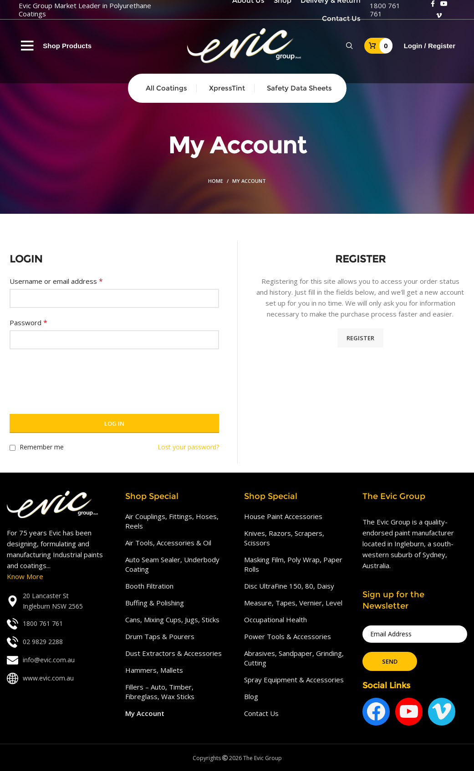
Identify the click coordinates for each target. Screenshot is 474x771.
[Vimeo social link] (438, 15)
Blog (251, 696)
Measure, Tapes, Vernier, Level (293, 602)
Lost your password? (188, 447)
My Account (144, 713)
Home (215, 180)
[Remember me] (12, 448)
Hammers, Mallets (154, 670)
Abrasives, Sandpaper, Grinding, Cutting (294, 658)
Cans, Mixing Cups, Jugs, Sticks (172, 619)
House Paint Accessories (283, 516)
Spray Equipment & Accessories (294, 679)
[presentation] (79, 376)
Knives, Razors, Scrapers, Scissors (284, 538)
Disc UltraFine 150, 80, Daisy (289, 585)
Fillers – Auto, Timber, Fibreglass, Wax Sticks (159, 691)
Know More (25, 576)
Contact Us (261, 713)
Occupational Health (275, 619)
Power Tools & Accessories (287, 636)
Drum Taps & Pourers (159, 636)
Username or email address (56, 281)
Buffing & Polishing (154, 602)
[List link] (59, 601)
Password (28, 322)
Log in (114, 423)
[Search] (349, 46)
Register (360, 338)
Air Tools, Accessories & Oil (168, 542)
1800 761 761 (385, 9)
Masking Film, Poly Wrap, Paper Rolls (293, 564)
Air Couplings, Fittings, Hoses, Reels (172, 521)
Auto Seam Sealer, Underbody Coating (172, 564)
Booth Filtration (149, 585)
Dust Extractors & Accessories (173, 653)
